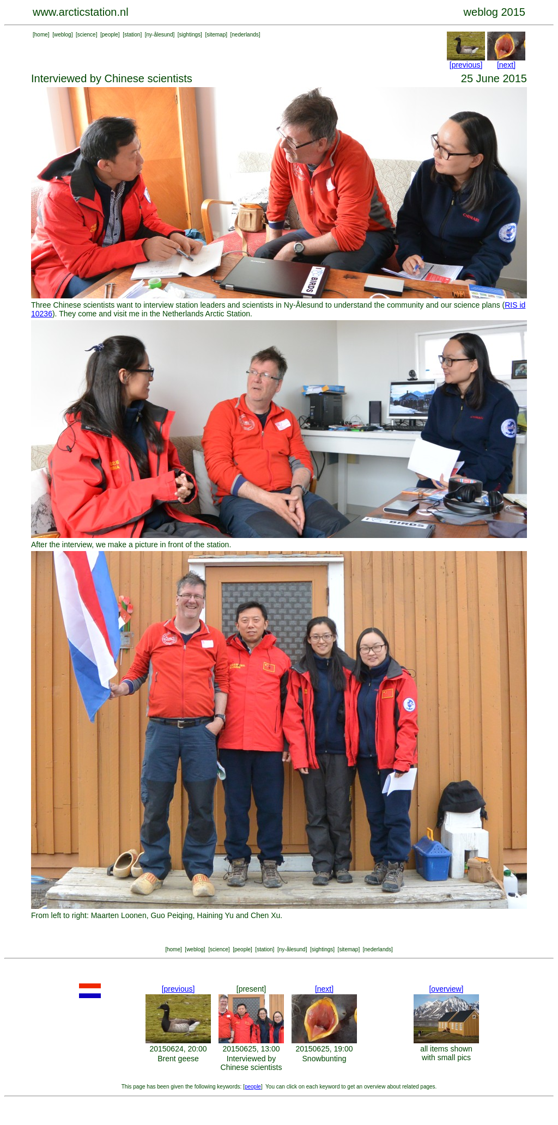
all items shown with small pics (446, 1053)
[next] (506, 64)
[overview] (446, 989)
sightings (190, 35)
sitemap (216, 35)
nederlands (245, 35)
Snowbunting (324, 1058)
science (86, 35)
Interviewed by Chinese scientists (251, 1063)
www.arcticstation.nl (81, 12)
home (41, 35)
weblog (62, 35)
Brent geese (178, 1058)
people (110, 35)
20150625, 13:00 (251, 1048)
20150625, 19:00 (324, 1048)
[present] (251, 989)
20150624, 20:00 (178, 1048)
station (132, 35)
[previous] (466, 64)
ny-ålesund (160, 35)
